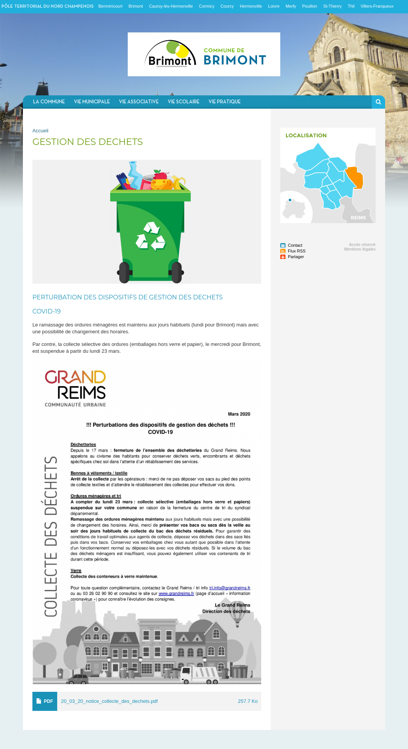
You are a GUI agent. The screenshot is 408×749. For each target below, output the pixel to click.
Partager (296, 256)
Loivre (273, 6)
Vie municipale (92, 102)
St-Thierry (332, 6)
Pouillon (309, 6)
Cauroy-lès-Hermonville (171, 6)
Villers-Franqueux (377, 6)
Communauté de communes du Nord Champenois (204, 54)
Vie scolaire (183, 102)
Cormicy (206, 6)
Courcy (227, 6)
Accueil (40, 130)
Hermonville (251, 6)
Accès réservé (362, 244)
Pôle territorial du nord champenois (48, 6)
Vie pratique (225, 102)
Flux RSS (296, 251)
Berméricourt (110, 6)
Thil (351, 6)
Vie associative (139, 102)
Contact (295, 245)
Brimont (136, 6)
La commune (49, 102)
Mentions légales (360, 249)
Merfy (291, 6)
